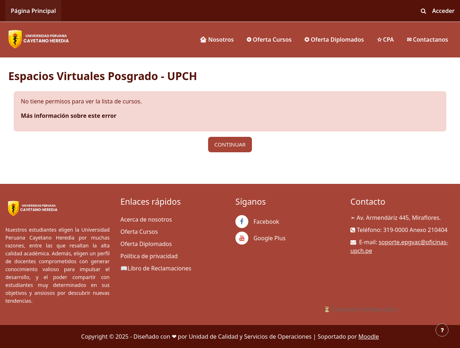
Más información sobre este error (68, 116)
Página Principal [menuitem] (33, 11)
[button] (423, 11)
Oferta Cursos (139, 232)
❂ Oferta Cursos (269, 39)
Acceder (443, 11)
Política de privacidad (149, 256)
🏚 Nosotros (216, 39)
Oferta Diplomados (146, 244)
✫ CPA (385, 39)
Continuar (230, 144)
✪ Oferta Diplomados (334, 39)
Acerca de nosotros (146, 219)
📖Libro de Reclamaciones (155, 268)
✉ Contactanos (427, 39)
